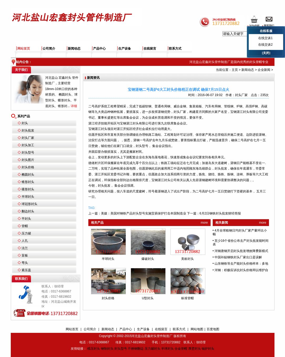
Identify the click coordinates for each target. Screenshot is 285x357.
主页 (235, 70)
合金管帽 (181, 348)
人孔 (25, 241)
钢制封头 (107, 348)
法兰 (25, 248)
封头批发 (28, 130)
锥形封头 (28, 182)
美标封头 (187, 259)
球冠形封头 (29, 204)
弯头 (25, 263)
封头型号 (28, 152)
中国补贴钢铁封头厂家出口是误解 (238, 257)
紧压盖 (26, 270)
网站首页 (23, 48)
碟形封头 (28, 189)
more (204, 222)
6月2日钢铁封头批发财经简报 (220, 213)
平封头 (26, 218)
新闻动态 (74, 48)
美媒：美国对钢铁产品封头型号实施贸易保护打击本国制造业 (143, 213)
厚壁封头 (194, 348)
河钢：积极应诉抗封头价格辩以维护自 (241, 270)
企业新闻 (264, 70)
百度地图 (213, 329)
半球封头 (28, 196)
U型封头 (148, 298)
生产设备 (124, 48)
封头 (25, 123)
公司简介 (49, 48)
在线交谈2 (265, 44)
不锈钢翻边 (136, 348)
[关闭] (266, 53)
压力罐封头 (152, 348)
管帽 (25, 226)
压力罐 (26, 233)
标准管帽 (187, 298)
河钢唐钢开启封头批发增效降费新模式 (241, 251)
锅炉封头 (208, 348)
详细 (74, 106)
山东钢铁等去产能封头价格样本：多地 (241, 263)
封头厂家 (28, 138)
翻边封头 (28, 211)
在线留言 (150, 48)
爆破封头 (147, 259)
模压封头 (93, 348)
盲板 (25, 255)
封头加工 (28, 145)
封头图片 (28, 160)
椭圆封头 (28, 174)
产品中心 (99, 48)
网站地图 (197, 329)
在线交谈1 (265, 38)
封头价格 (28, 167)
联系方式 (175, 48)
